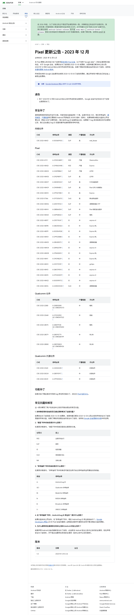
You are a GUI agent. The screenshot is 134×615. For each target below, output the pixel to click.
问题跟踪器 (103, 611)
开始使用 (16, 14)
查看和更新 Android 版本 (44, 70)
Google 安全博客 (70, 600)
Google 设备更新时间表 (93, 418)
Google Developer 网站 (54, 84)
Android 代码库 (36, 590)
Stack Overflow (105, 607)
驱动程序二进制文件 (37, 607)
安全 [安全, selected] (26, 14)
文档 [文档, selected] (19, 2)
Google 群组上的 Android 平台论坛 (76, 604)
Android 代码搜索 (35, 2)
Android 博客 (69, 597)
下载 (32, 597)
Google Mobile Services (107, 604)
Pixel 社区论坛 (82, 394)
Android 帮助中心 (105, 590)
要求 (32, 594)
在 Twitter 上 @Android (72, 590)
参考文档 (83, 14)
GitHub (33, 611)
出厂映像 (34, 604)
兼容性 (47, 14)
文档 (4, 8)
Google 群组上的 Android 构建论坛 (76, 607)
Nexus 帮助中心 (105, 597)
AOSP (37, 44)
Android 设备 (60, 14)
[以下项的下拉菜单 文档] (24, 2)
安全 (48, 44)
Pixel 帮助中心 (104, 594)
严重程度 (45, 118)
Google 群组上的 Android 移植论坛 (76, 611)
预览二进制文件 (36, 600)
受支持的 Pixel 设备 (68, 62)
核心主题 (36, 14)
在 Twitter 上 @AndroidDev (74, 594)
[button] (12, 17)
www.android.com (106, 600)
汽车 (72, 14)
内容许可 (51, 565)
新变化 (5, 14)
